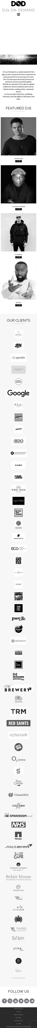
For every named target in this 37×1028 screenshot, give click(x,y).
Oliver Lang (18, 158)
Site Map (18, 1017)
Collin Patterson (18, 206)
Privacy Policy (18, 1008)
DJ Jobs (18, 1023)
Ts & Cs (18, 1011)
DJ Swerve (18, 254)
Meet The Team (18, 1014)
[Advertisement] (18, 35)
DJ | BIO (18, 161)
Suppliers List (18, 1020)
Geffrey (18, 302)
